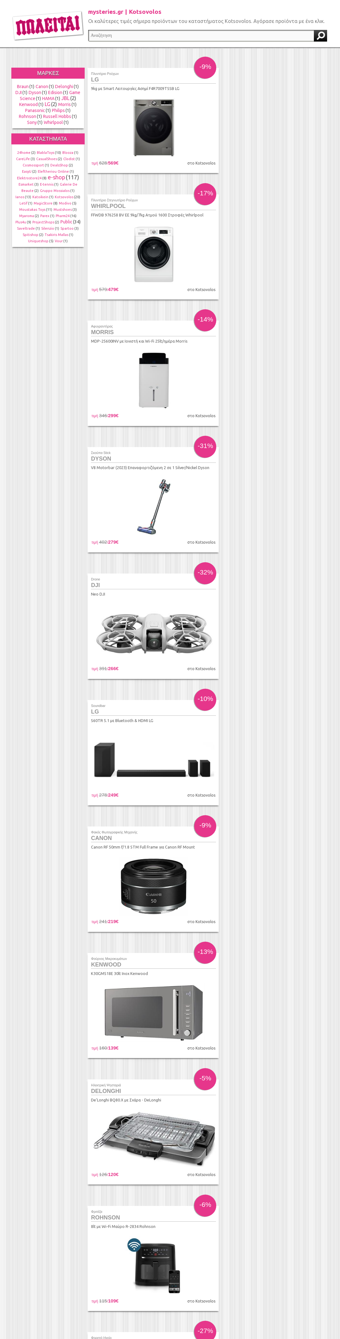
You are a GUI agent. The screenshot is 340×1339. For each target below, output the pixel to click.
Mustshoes (63, 209)
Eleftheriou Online (53, 171)
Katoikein (40, 197)
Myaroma (26, 216)
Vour (59, 241)
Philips (58, 110)
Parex (44, 216)
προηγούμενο (146, 1263)
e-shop (56, 177)
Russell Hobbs (57, 116)
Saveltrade (26, 228)
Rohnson (27, 116)
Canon (42, 86)
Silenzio (47, 228)
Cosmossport (33, 165)
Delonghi (64, 86)
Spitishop (30, 235)
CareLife (23, 159)
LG (47, 104)
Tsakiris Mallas (56, 235)
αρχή (134, 1263)
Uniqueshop (38, 241)
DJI (18, 92)
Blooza (67, 152)
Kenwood (28, 104)
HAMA (48, 98)
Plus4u (20, 222)
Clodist (69, 159)
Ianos (19, 197)
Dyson (35, 92)
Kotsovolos (64, 197)
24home (24, 152)
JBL (65, 98)
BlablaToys (45, 152)
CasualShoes (46, 159)
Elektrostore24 (29, 178)
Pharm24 (63, 216)
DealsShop (59, 165)
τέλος (276, 1263)
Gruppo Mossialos (55, 191)
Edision (55, 92)
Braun (23, 86)
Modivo (65, 203)
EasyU (26, 171)
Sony (32, 122)
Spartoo (67, 228)
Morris (64, 104)
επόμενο (263, 1263)
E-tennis (47, 184)
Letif (23, 203)
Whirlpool (53, 122)
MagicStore (43, 203)
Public (66, 221)
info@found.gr (154, 1306)
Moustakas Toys (32, 209)
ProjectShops (43, 222)
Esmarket (26, 184)
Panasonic (35, 110)
